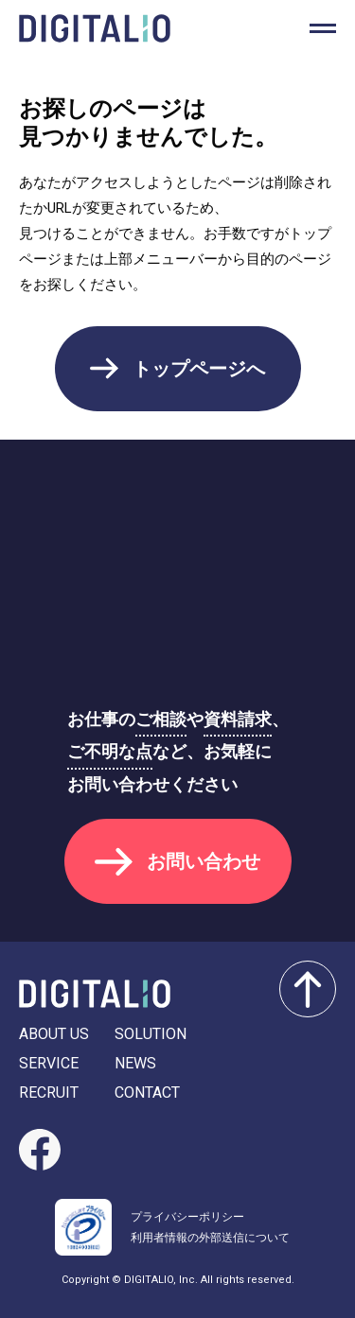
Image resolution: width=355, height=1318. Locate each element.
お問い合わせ (203, 861)
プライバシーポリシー (187, 1216)
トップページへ (199, 368)
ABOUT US (54, 1034)
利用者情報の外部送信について (210, 1237)
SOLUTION (150, 1034)
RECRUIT (49, 1092)
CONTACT (147, 1092)
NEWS (135, 1063)
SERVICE (49, 1063)
